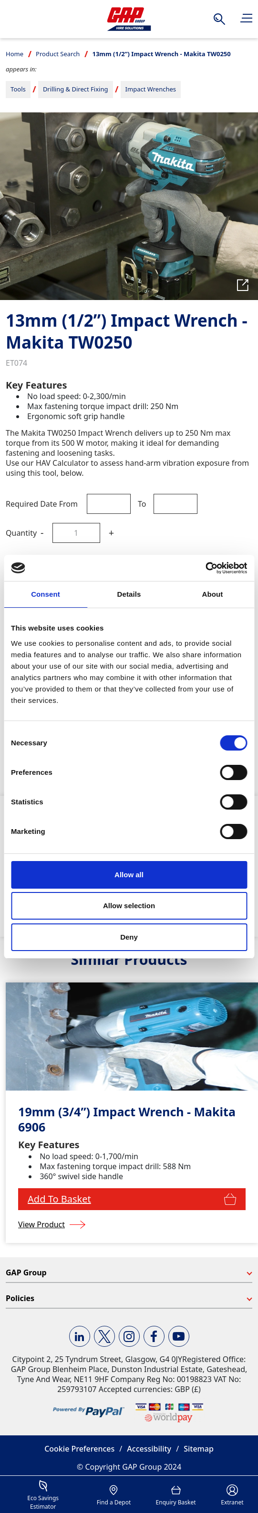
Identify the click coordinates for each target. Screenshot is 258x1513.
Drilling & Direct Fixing (75, 89)
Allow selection (129, 906)
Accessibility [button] (149, 1448)
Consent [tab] (45, 594)
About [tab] (212, 594)
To (142, 504)
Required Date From (42, 504)
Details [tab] (129, 594)
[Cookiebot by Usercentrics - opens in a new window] (205, 568)
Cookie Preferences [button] (79, 1448)
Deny (129, 937)
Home (14, 54)
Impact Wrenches (150, 89)
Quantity (21, 533)
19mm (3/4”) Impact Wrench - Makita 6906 (127, 1119)
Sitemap (199, 1448)
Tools (18, 89)
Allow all (129, 875)
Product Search (58, 54)
